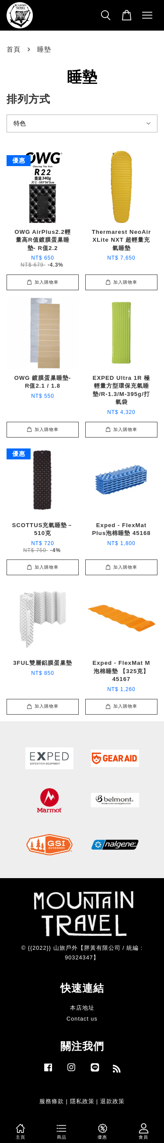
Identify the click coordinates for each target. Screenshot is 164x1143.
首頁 (14, 49)
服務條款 (51, 1101)
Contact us (82, 1018)
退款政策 (112, 1101)
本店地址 (82, 1007)
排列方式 (28, 99)
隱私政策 (82, 1101)
